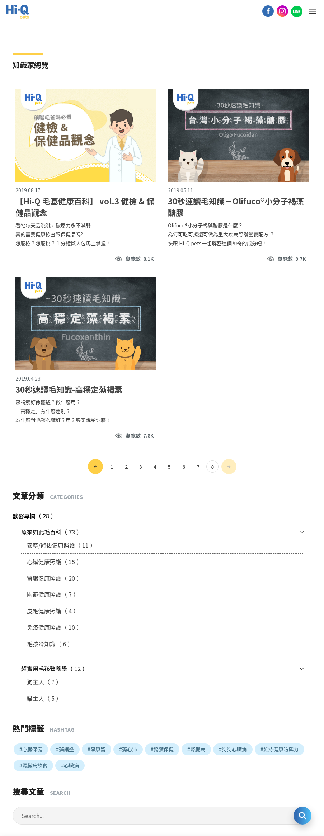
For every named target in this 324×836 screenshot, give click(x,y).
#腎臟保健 (162, 749)
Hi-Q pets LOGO (17, 12)
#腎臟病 (196, 749)
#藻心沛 (128, 749)
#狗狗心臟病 (233, 749)
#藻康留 (96, 749)
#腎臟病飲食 (33, 765)
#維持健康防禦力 (279, 749)
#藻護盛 (65, 749)
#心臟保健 (30, 749)
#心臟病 (70, 765)
